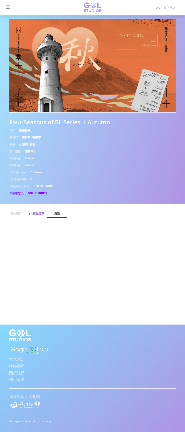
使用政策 (17, 379)
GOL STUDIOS (37, 193)
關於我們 (17, 372)
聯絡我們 (17, 366)
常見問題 (17, 359)
